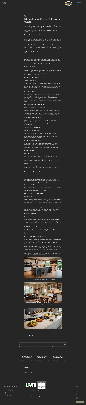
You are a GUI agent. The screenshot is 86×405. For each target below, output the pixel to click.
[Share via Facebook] (24, 335)
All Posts (20, 8)
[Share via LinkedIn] (29, 335)
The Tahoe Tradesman (4, 3)
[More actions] (61, 15)
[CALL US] (80, 402)
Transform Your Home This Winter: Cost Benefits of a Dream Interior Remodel (26, 357)
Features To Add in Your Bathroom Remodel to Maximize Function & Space (43, 357)
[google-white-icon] (2, 402)
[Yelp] (2, 399)
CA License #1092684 (35, 396)
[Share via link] (32, 335)
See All (65, 344)
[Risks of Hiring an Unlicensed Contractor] (59, 350)
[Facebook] (2, 397)
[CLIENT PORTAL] (80, 3)
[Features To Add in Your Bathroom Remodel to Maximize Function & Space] (43, 350)
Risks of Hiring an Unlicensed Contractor (58, 357)
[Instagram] (2, 395)
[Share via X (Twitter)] (27, 335)
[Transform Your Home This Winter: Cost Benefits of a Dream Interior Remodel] (26, 350)
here (45, 393)
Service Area (78, 388)
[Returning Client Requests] (79, 5)
